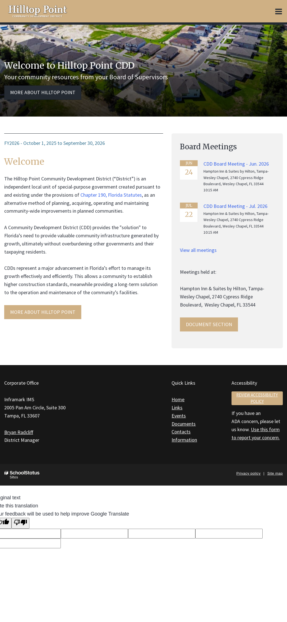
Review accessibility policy (257, 398)
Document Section (209, 324)
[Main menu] (278, 11)
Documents (184, 424)
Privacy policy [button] (248, 473)
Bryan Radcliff (18, 432)
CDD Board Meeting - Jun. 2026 (236, 164)
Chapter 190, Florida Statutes (111, 195)
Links (177, 407)
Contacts (181, 431)
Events (179, 415)
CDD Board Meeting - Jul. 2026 (235, 206)
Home (178, 399)
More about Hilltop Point (42, 92)
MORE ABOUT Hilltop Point (42, 312)
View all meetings (198, 250)
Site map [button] (275, 473)
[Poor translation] (20, 523)
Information (184, 440)
